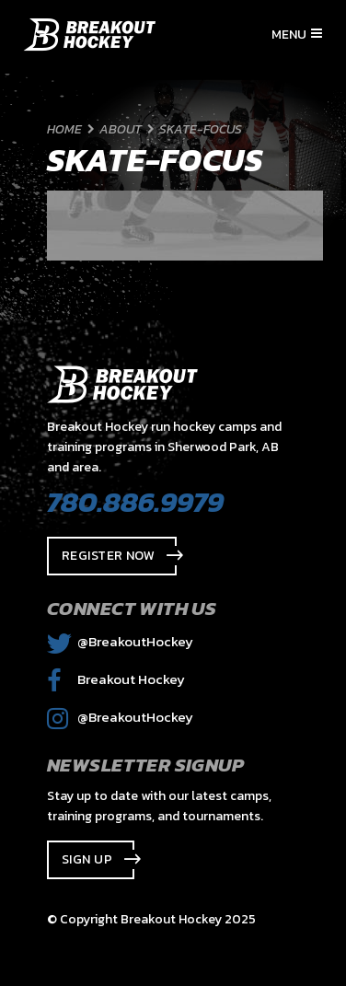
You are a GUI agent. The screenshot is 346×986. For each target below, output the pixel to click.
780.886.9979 (135, 502)
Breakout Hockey (116, 679)
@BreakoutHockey (120, 641)
